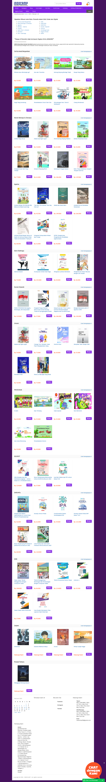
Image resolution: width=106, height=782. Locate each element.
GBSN (27, 11)
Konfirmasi (56, 8)
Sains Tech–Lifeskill (23, 30)
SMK (42, 22)
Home (16, 8)
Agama (19, 25)
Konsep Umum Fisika (40, 513)
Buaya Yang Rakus (79, 72)
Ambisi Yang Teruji (19, 139)
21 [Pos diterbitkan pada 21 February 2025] (24, 709)
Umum (43, 28)
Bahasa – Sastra (22, 27)
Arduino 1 (76, 580)
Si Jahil (16, 411)
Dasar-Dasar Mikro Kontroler (22, 610)
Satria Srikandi (18, 272)
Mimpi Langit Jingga (79, 646)
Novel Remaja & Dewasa (25, 23)
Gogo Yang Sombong (20, 102)
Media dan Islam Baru (60, 205)
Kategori (24, 8)
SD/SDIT (20, 31)
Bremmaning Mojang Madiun (62, 139)
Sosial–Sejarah (45, 27)
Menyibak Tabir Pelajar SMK (82, 344)
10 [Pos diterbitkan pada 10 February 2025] (14, 707)
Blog (31, 8)
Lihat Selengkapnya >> (86, 51)
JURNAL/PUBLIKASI (77, 8)
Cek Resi (47, 8)
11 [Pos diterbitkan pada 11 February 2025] (17, 707)
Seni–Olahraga (22, 33)
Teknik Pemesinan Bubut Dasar (63, 580)
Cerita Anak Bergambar (24, 22)
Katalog (65, 8)
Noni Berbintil (78, 411)
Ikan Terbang (37, 411)
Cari (79, 3)
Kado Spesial (57, 411)
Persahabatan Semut (40, 441)
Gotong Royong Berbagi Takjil (62, 72)
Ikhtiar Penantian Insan (80, 139)
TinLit (34, 11)
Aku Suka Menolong (20, 441)
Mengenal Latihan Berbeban (62, 272)
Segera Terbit (19, 11)
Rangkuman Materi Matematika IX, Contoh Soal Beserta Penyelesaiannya (22, 515)
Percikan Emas (18, 374)
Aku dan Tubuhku (39, 72)
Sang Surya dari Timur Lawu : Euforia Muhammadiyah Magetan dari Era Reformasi (62, 309)
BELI (29, 80)
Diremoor (17, 646)
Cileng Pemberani (79, 102)
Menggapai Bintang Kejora (21, 683)
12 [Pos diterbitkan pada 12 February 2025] (19, 707)
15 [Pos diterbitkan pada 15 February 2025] (26, 707)
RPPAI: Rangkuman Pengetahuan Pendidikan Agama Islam (61, 237)
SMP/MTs (43, 25)
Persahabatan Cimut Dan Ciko (42, 102)
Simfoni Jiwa (57, 344)
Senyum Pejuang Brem (40, 169)
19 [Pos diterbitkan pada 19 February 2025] (19, 709)
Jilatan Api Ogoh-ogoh (40, 139)
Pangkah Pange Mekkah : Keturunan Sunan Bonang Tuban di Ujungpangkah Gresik (43, 309)
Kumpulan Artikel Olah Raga (42, 272)
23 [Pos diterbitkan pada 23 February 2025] (28, 709)
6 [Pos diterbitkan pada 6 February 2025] (21, 706)
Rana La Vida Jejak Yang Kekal (42, 374)
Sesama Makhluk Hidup (40, 646)
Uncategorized (45, 30)
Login (89, 11)
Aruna (55, 646)
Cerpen (20, 28)
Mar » (19, 712)
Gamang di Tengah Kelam (61, 169)
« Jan (15, 712)
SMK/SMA (43, 23)
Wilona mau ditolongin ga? (22, 72)
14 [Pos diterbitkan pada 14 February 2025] (24, 707)
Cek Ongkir (39, 8)
